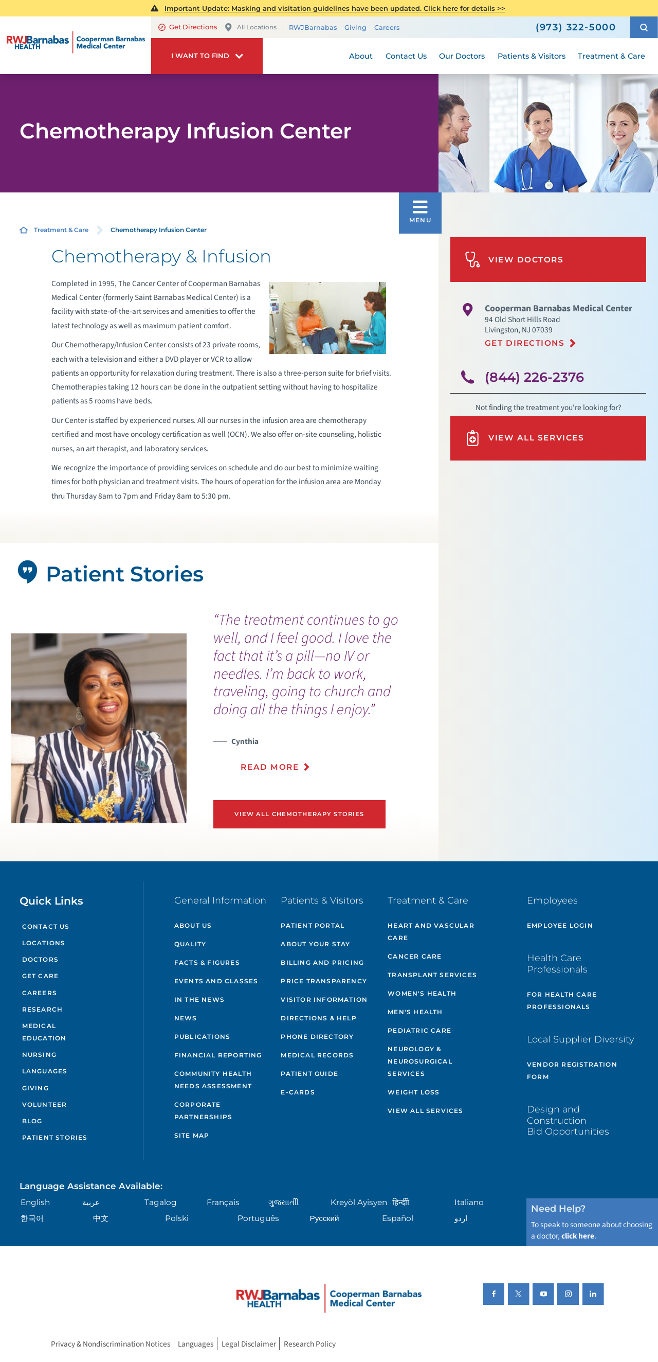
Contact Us (46, 926)
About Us (193, 925)
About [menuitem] (361, 56)
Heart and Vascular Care (431, 932)
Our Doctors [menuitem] (462, 56)
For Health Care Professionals (562, 1000)
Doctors (40, 959)
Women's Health (422, 993)
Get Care (40, 976)
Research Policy (310, 1343)
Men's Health (415, 1012)
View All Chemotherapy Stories (299, 814)
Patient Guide (309, 1073)
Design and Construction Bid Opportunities (568, 1120)
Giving (355, 27)
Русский (324, 1218)
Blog (32, 1121)
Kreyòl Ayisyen (359, 1202)
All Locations (250, 27)
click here (577, 1236)
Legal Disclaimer (249, 1343)
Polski (177, 1218)
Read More (270, 767)
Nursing (39, 1054)
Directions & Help (318, 1018)
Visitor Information (324, 999)
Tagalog (160, 1202)
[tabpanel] (98, 728)
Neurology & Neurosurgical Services (420, 1061)
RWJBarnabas (313, 27)
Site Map (192, 1135)
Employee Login (560, 925)
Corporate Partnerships (203, 1111)
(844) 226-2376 (534, 377)
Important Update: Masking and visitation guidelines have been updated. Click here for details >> (334, 8)
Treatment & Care (61, 230)
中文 (100, 1218)
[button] (644, 27)
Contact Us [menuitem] (406, 56)
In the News (199, 999)
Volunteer (44, 1104)
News (185, 1018)
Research (42, 1009)
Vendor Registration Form (572, 1070)
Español (397, 1218)
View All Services (524, 438)
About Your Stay (315, 944)
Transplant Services (432, 975)
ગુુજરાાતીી (283, 1202)
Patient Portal (312, 925)
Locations (44, 943)
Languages (45, 1071)
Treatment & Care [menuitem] (611, 56)
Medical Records (317, 1055)
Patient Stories (55, 1137)
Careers (386, 27)
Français (223, 1202)
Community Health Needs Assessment (213, 1080)
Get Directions (187, 27)
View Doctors (514, 260)
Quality (190, 944)
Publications (202, 1036)
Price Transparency (324, 981)
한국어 (32, 1218)
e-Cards (298, 1092)
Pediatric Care (419, 1030)
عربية (91, 1202)
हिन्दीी (400, 1202)
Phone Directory (317, 1036)
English (35, 1202)
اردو (460, 1218)
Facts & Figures (207, 962)
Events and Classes (216, 981)
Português (258, 1218)
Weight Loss (414, 1092)
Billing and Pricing (322, 962)
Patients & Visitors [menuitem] (531, 56)
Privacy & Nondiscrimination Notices (110, 1343)
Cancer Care (415, 956)
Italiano (469, 1202)
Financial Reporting (218, 1055)
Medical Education (44, 1032)
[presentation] (322, 698)
